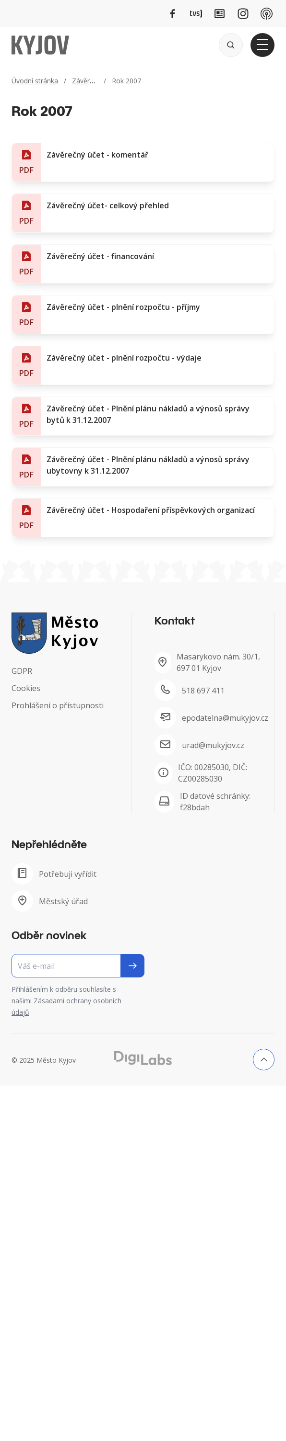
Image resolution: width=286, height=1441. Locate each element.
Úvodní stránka (35, 80)
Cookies (26, 688)
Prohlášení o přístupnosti (58, 705)
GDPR (22, 671)
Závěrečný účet (95, 80)
